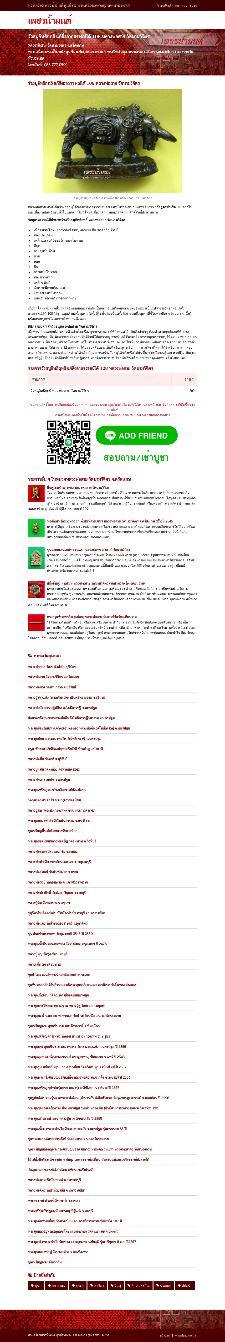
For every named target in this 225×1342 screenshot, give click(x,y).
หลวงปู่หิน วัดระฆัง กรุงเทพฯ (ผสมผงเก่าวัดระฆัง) (61, 810)
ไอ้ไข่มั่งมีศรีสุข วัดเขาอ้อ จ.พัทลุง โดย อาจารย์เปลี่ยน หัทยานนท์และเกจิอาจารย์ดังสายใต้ (88, 1159)
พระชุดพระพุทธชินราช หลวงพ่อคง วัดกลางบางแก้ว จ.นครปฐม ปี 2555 (77, 1046)
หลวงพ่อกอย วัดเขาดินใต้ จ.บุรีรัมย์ (52, 667)
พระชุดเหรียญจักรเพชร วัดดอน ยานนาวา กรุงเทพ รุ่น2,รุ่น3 (69, 1036)
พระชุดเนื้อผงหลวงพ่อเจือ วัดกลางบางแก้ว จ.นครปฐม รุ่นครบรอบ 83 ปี (77, 1129)
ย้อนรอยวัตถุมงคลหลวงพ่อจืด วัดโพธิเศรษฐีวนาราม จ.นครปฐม (71, 718)
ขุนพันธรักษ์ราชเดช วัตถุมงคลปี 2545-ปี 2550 (60, 934)
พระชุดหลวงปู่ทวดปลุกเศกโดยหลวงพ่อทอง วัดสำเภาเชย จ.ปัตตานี (73, 1231)
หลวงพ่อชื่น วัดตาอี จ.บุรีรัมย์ (47, 759)
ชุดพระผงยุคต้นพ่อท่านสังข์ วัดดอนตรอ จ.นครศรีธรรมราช (68, 1139)
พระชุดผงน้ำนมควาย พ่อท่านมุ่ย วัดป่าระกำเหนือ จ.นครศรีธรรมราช (74, 1016)
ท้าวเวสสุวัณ (139, 1285)
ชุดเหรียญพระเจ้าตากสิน (45, 1262)
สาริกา (97, 1285)
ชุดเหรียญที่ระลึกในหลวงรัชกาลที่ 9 (52, 831)
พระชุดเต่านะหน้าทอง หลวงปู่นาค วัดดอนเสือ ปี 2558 (65, 1118)
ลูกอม (78, 1285)
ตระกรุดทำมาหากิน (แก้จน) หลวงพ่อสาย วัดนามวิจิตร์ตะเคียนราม (92, 617)
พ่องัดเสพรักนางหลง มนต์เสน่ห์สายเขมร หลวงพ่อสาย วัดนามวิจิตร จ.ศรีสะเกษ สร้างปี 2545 (110, 521)
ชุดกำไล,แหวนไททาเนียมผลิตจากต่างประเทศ (59, 975)
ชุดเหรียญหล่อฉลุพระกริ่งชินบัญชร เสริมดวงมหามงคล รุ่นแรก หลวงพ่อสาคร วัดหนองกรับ (90, 1149)
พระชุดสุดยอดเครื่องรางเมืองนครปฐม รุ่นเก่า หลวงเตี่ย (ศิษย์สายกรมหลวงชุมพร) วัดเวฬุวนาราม (93, 1108)
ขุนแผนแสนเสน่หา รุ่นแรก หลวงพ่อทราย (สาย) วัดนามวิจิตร (88, 550)
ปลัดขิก (185, 1285)
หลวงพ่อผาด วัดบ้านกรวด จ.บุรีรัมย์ (52, 687)
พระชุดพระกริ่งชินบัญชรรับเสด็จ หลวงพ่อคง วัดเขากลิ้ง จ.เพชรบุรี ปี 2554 (79, 1077)
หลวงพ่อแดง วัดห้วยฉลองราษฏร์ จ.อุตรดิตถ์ (57, 923)
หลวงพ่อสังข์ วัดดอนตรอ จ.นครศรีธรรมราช (58, 882)
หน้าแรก (165, 1335)
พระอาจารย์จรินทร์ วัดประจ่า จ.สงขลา (54, 1201)
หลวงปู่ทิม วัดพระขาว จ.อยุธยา (49, 903)
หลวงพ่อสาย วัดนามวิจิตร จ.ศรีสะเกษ (53, 677)
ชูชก (36, 1285)
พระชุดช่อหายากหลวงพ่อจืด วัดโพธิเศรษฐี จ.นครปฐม (64, 738)
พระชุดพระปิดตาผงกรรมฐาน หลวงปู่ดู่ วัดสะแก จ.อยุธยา (66, 1005)
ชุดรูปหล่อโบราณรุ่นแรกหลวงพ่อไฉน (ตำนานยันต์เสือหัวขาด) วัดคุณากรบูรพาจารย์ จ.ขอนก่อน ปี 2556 (98, 1098)
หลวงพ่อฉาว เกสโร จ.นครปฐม (49, 780)
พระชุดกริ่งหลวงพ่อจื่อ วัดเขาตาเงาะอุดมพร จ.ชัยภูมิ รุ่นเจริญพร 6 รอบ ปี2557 (82, 1242)
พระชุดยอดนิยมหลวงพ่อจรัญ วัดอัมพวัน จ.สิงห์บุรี (62, 841)
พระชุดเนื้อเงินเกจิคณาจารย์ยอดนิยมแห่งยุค (58, 995)
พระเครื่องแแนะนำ (185, 1335)
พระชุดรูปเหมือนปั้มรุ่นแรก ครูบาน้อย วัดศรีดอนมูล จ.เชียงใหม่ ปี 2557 (77, 1067)
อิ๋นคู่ (116, 1285)
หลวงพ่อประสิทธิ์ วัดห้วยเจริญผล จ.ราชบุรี (57, 892)
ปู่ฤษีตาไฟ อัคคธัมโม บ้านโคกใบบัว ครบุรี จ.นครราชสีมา (66, 913)
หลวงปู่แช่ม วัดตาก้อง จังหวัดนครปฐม (54, 769)
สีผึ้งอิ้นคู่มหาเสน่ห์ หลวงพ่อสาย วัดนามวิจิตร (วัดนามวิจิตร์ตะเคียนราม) (96, 583)
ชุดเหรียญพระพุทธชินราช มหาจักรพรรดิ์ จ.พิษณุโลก (64, 1026)
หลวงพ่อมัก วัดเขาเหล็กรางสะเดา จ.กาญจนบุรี (59, 862)
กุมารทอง (56, 1285)
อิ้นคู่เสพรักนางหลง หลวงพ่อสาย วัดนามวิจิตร (78, 487)
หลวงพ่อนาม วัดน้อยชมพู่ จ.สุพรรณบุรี (54, 1180)
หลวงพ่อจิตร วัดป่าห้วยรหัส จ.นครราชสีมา (56, 1190)
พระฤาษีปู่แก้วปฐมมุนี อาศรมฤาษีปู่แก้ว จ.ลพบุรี (60, 1211)
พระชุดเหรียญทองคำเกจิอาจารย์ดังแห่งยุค (57, 790)
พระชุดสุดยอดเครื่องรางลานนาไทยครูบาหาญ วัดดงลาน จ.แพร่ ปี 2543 (76, 1057)
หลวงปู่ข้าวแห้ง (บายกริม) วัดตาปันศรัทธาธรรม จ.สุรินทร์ (66, 697)
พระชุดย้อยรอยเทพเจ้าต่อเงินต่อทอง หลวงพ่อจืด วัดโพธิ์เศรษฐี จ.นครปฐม (79, 728)
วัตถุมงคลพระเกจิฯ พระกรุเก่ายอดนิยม (54, 800)
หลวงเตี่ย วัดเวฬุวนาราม (44, 964)
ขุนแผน (163, 1285)
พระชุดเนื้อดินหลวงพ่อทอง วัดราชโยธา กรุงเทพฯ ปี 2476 (67, 944)
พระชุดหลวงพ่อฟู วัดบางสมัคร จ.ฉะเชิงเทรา (58, 1252)
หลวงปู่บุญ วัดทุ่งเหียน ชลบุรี (47, 954)
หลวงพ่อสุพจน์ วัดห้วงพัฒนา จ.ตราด (53, 872)
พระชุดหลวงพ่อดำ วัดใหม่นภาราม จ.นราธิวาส (59, 821)
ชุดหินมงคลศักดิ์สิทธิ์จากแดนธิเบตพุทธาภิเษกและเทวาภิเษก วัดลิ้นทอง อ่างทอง (82, 985)
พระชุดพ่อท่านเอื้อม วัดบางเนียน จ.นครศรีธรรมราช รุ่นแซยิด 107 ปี (75, 1221)
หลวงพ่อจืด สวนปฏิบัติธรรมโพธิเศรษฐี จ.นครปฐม (62, 708)
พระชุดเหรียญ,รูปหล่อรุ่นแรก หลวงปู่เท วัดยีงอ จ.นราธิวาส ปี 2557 (73, 1088)
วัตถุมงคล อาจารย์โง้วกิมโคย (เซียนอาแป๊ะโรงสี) (60, 1170)
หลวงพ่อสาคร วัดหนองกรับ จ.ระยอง (52, 851)
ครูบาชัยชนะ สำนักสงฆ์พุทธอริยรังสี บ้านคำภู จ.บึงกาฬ (65, 749)
